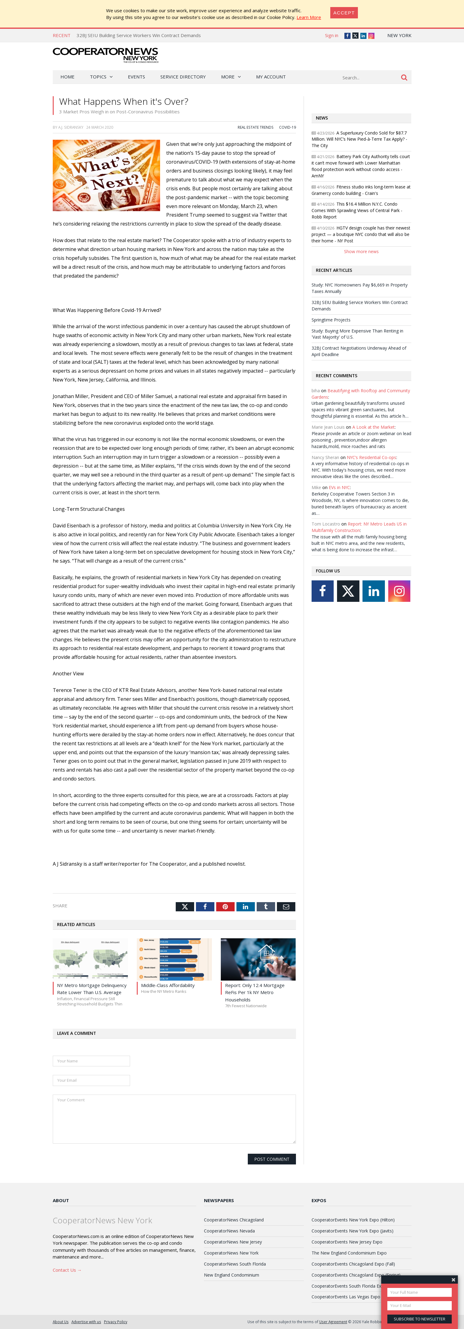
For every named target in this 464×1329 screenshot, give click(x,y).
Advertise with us (86, 1321)
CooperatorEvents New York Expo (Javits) (352, 1231)
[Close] (344, 12)
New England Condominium (231, 1275)
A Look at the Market (373, 427)
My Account (271, 77)
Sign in (331, 35)
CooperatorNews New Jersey (233, 1242)
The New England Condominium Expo (349, 1253)
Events (136, 77)
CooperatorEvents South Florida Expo (349, 1286)
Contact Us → (67, 1270)
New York (399, 35)
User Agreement (333, 1321)
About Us (61, 1321)
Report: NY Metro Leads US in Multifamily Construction (359, 527)
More (228, 77)
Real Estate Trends (256, 127)
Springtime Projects (331, 320)
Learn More (309, 17)
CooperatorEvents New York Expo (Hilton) (353, 1220)
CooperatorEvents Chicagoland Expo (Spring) (356, 1275)
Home (67, 77)
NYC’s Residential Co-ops (371, 457)
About (61, 1200)
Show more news (361, 251)
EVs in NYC (339, 487)
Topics (98, 77)
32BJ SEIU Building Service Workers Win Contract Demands (139, 35)
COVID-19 (287, 127)
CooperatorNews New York (231, 1253)
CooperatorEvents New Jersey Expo (347, 1242)
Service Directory (183, 77)
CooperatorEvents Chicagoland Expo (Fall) (353, 1264)
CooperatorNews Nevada (229, 1231)
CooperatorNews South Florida (235, 1264)
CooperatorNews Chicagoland (234, 1220)
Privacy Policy (115, 1321)
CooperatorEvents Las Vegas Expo (346, 1297)
